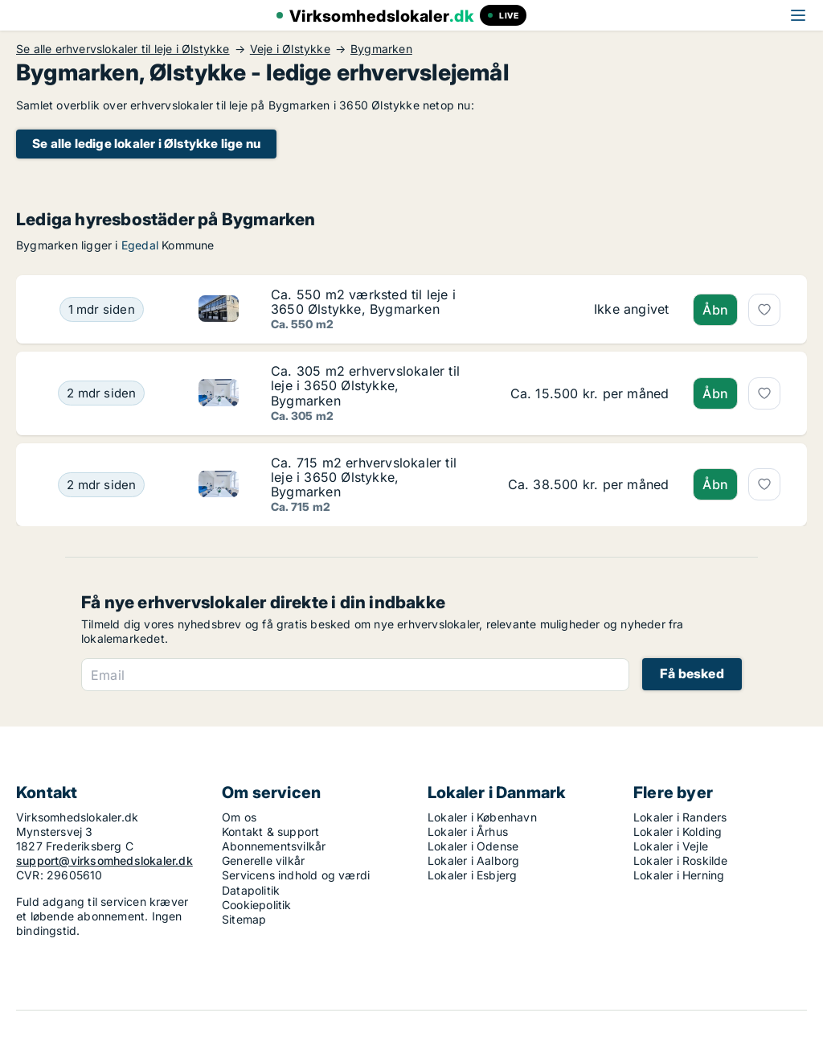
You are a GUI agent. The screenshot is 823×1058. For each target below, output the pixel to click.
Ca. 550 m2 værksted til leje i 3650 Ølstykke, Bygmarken (363, 301)
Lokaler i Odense (473, 846)
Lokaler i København (482, 817)
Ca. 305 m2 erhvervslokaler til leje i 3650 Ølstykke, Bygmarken (365, 385)
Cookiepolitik (257, 905)
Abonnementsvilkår (274, 846)
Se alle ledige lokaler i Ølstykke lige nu (146, 143)
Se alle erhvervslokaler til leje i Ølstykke (123, 49)
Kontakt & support (270, 831)
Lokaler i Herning (678, 875)
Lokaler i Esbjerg (472, 875)
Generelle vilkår (263, 860)
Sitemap (244, 919)
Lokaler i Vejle (670, 846)
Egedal (139, 245)
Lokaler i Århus (468, 831)
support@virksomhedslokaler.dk (104, 860)
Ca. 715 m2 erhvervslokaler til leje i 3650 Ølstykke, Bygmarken (364, 477)
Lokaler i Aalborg (473, 860)
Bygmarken (381, 49)
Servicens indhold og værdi (296, 875)
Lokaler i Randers (680, 817)
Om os (239, 817)
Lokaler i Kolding (677, 831)
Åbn (715, 310)
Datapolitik (251, 890)
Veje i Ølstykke (290, 49)
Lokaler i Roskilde (680, 860)
